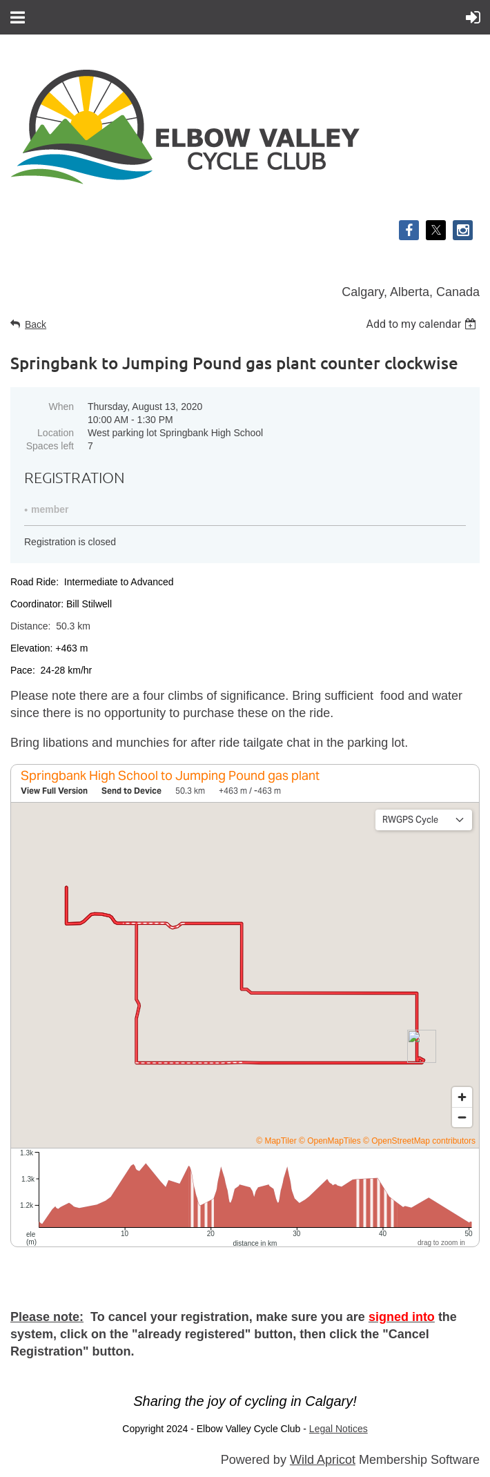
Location (55, 432)
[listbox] (423, 324)
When (61, 406)
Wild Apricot (322, 1460)
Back (35, 324)
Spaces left (50, 445)
